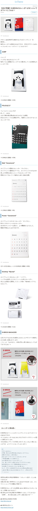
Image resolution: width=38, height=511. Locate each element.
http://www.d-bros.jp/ (7, 507)
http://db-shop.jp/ (6, 35)
